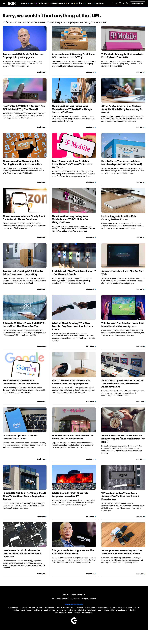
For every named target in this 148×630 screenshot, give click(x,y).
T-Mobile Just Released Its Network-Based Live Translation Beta (72, 437)
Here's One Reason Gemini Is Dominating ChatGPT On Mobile (21, 382)
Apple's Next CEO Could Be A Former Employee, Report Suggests (23, 56)
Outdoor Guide (49, 610)
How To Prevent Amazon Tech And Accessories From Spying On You (71, 382)
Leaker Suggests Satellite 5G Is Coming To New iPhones (118, 218)
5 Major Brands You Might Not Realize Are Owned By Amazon (73, 552)
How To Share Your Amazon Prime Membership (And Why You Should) (121, 163)
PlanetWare (61, 610)
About (65, 595)
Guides (80, 3)
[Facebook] (113, 3)
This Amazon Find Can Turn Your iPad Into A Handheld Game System (122, 325)
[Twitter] (116, 3)
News (24, 3)
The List (132, 610)
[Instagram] (120, 3)
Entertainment (57, 3)
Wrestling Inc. (87, 613)
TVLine (69, 613)
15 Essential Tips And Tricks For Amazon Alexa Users (20, 437)
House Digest (103, 607)
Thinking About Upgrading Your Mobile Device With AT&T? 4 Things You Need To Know (72, 109)
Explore (32, 607)
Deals (90, 3)
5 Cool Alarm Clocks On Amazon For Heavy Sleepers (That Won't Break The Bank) (123, 438)
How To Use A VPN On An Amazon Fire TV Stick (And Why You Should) (24, 108)
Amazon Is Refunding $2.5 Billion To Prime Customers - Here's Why (23, 273)
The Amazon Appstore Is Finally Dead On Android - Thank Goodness (24, 218)
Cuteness (23, 607)
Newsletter (138, 3)
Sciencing (72, 610)
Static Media (63, 599)
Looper (137, 607)
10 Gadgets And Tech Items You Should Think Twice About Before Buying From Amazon (24, 496)
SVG (99, 610)
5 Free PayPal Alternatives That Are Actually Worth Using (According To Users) (121, 109)
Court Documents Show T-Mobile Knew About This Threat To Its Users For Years (72, 164)
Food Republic (50, 607)
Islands (120, 607)
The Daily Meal (121, 610)
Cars (70, 3)
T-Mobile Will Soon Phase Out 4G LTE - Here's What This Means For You (24, 325)
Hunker (112, 607)
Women (77, 613)
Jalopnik (129, 607)
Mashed (16, 610)
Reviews (100, 3)
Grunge (80, 607)
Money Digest (26, 610)
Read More (41, 72)
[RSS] (127, 3)
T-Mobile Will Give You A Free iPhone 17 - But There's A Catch (74, 273)
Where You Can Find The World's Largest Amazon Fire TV (70, 494)
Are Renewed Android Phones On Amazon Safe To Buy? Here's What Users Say (22, 553)
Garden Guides (63, 607)
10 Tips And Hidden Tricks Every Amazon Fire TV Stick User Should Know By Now (120, 496)
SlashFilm (82, 610)
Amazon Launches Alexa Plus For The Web (122, 273)
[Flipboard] (123, 3)
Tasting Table (108, 610)
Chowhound (13, 607)
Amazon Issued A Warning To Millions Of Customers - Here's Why (73, 56)
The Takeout (59, 613)
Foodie (39, 607)
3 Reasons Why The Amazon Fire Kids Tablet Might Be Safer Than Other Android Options (122, 383)
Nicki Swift (38, 610)
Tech (32, 3)
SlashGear (92, 610)
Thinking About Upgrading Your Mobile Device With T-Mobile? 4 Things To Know (70, 219)
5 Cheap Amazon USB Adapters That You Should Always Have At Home (122, 552)
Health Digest (90, 607)
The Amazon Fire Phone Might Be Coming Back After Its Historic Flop (22, 163)
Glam (73, 607)
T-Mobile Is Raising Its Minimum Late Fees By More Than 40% (122, 56)
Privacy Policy (78, 595)
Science (42, 3)
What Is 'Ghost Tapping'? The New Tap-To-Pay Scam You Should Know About (72, 326)
